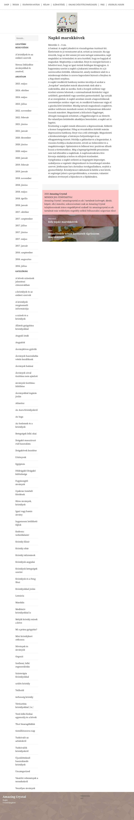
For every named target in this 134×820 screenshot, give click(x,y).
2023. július (21, 103)
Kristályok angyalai (25, 562)
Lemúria (19, 595)
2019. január (21, 171)
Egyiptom (20, 464)
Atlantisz (19, 403)
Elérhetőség (59, 5)
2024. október (22, 90)
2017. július (21, 225)
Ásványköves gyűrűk (26, 349)
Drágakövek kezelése (26, 450)
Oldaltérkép (85, 796)
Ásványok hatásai (24, 366)
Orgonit (19, 656)
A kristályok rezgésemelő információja (22, 305)
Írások (16, 5)
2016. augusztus (23, 259)
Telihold (19, 690)
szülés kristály (22, 683)
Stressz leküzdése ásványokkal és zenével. (24, 68)
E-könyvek (20, 457)
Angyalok (20, 342)
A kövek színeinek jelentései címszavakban (24, 281)
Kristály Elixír (22, 541)
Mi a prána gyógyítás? (26, 629)
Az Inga (19, 416)
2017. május (21, 239)
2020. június (21, 144)
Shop (6, 5)
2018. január (21, 205)
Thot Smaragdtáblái (25, 724)
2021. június (21, 124)
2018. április (21, 198)
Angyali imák (22, 335)
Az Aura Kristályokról (26, 410)
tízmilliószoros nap (25, 730)
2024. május (21, 97)
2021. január (21, 130)
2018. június (21, 185)
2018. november (23, 178)
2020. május (21, 151)
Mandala (19, 602)
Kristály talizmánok (25, 555)
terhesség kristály (24, 697)
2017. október (22, 212)
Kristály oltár (22, 548)
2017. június (21, 232)
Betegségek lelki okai (26, 433)
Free (102, 5)
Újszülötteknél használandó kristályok (22, 761)
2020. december (23, 137)
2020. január (21, 157)
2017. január (21, 245)
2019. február (22, 164)
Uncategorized (22, 771)
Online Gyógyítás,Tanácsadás (83, 5)
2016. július (21, 266)
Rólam (46, 5)
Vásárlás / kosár (116, 5)
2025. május (21, 83)
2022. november (23, 110)
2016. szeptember (24, 252)
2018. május (21, 191)
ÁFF (81, 798)
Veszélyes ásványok (25, 788)
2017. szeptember (24, 218)
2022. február (22, 117)
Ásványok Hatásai (31, 5)
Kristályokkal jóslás (25, 589)
